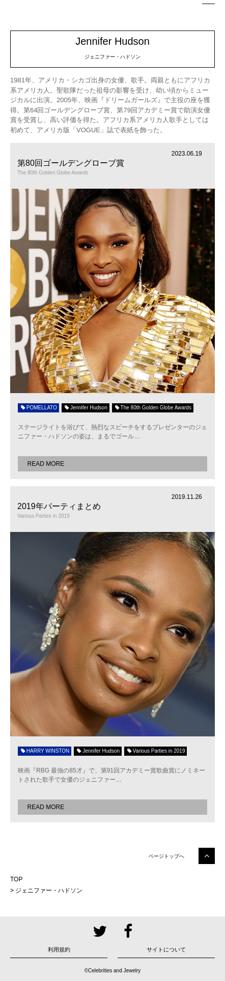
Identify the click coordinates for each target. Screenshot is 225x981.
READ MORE (46, 463)
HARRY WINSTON (44, 751)
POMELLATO (38, 407)
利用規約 (59, 949)
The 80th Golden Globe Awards (152, 407)
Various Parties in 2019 (155, 751)
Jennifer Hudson (85, 407)
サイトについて (166, 949)
